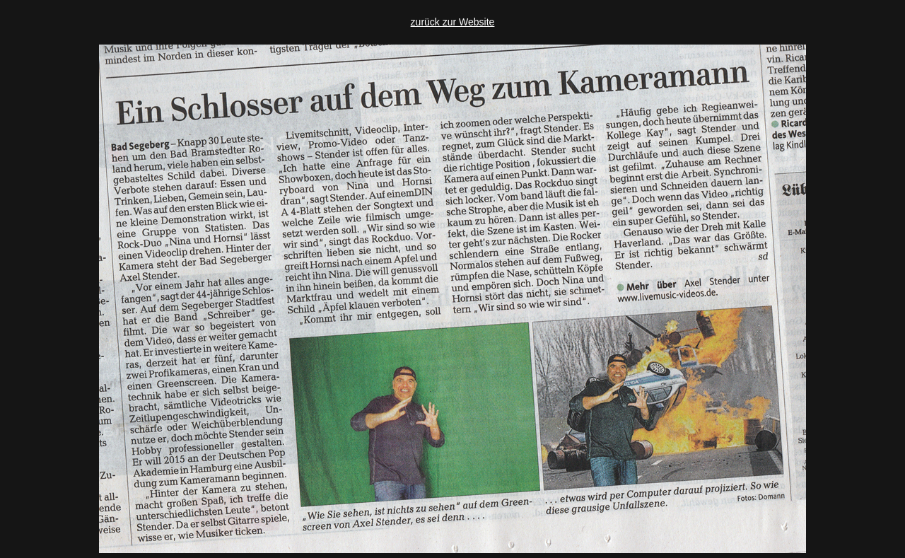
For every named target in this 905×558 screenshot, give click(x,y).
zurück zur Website (453, 22)
